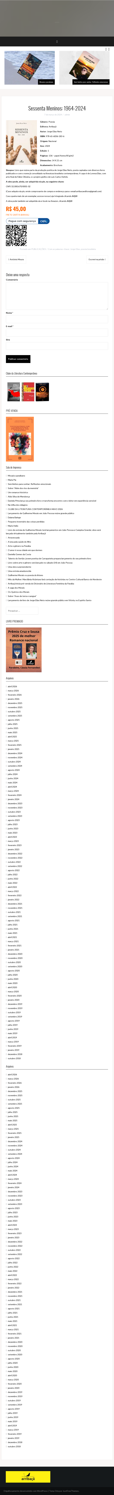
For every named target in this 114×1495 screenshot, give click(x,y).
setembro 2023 (15, 816)
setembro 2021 (15, 916)
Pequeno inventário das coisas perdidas (26, 521)
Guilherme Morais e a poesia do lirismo (25, 575)
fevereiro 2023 (15, 845)
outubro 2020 (14, 962)
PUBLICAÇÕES (38, 249)
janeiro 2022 (13, 899)
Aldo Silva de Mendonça (19, 496)
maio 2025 (12, 732)
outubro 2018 (14, 1058)
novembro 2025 (15, 707)
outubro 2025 (14, 711)
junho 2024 (13, 778)
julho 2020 (13, 974)
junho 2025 (13, 728)
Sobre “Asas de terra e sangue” (22, 596)
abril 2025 (12, 736)
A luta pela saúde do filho (19, 541)
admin (67, 114)
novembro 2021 (15, 908)
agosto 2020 (14, 970)
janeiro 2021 (13, 949)
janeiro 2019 (13, 1050)
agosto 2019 (14, 1020)
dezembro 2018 (15, 1054)
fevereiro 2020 (15, 995)
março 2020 (13, 991)
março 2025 (13, 740)
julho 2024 (13, 774)
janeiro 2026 (13, 699)
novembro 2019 (15, 1008)
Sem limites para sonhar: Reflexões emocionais (91, 81)
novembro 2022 (15, 857)
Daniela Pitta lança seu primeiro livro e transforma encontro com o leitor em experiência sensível (52, 500)
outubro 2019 (14, 1012)
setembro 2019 (15, 1016)
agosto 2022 (14, 870)
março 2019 (13, 1041)
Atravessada (14, 537)
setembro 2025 (15, 715)
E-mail (9, 326)
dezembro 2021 (15, 903)
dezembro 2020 (15, 954)
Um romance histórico (18, 492)
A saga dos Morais (16, 587)
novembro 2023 (15, 807)
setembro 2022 (15, 866)
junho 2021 (13, 929)
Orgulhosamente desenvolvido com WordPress (26, 1491)
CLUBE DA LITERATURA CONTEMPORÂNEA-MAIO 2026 (35, 509)
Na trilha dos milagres (18, 505)
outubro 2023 (14, 811)
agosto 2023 (14, 820)
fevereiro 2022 (15, 895)
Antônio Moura (17, 259)
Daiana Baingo (14, 517)
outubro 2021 (14, 912)
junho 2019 (13, 1029)
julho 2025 (13, 724)
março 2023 (13, 841)
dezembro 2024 (15, 753)
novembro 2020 (15, 958)
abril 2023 (12, 837)
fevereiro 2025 (15, 745)
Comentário (12, 279)
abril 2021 (12, 937)
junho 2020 (13, 979)
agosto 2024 (14, 770)
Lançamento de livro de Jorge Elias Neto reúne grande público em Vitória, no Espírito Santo (49, 600)
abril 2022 (12, 887)
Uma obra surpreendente (19, 567)
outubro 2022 (14, 862)
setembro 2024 (15, 766)
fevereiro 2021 (15, 945)
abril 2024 (12, 786)
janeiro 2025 (13, 749)
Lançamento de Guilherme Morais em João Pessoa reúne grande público (41, 513)
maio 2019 (12, 1033)
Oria (57, 1491)
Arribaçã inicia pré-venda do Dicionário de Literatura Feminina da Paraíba (41, 583)
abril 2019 (12, 1037)
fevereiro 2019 (15, 1046)
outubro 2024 (14, 761)
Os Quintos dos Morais (18, 592)
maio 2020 (12, 983)
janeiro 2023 (13, 849)
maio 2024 (12, 782)
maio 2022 (12, 883)
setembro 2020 (15, 966)
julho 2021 (13, 924)
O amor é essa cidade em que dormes (25, 550)
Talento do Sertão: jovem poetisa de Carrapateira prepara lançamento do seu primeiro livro (49, 558)
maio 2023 (12, 832)
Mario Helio (13, 526)
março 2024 (13, 791)
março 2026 (13, 690)
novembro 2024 (15, 757)
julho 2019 (13, 1025)
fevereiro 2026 (15, 694)
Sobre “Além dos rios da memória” (23, 488)
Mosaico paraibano (46, 81)
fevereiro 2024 (15, 795)
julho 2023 (13, 824)
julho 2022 (13, 874)
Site (8, 339)
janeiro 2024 (13, 799)
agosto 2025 (14, 720)
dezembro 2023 (15, 803)
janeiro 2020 (13, 1000)
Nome (9, 313)
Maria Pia (12, 480)
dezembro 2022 (15, 853)
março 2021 (13, 941)
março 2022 (13, 891)
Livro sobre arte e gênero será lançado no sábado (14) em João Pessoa (40, 562)
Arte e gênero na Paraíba (19, 546)
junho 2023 (13, 828)
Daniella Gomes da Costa (19, 554)
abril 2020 (12, 987)
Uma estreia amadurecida (19, 571)
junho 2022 (13, 878)
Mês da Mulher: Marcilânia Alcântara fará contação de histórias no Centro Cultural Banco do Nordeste (55, 579)
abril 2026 (12, 686)
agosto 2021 (14, 920)
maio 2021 (12, 933)
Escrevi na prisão (96, 259)
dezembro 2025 (15, 703)
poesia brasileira (88, 249)
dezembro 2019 (15, 1004)
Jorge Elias (75, 249)
